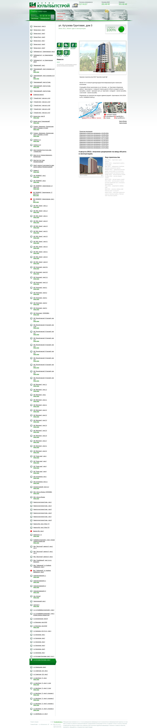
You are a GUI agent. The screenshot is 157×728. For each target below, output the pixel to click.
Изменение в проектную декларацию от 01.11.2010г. (94, 138)
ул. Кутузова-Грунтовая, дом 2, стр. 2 (43, 656)
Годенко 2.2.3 (37, 145)
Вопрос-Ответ (78, 16)
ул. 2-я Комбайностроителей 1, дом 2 (43, 610)
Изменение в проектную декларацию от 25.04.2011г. (94, 142)
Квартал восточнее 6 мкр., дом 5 (42, 509)
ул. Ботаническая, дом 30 (40, 618)
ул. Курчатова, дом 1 (39, 634)
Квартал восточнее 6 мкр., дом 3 (42, 506)
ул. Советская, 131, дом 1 (40, 671)
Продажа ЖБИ (106, 2)
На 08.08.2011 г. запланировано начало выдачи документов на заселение (67, 65)
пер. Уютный (36, 596)
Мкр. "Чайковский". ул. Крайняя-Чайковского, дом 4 (42, 571)
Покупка (77, 13)
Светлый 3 (36, 605)
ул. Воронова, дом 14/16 (40, 622)
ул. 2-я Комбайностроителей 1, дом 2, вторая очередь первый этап (43, 614)
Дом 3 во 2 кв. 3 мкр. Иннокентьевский (39, 161)
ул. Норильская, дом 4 (39, 667)
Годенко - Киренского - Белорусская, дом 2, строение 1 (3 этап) (43, 134)
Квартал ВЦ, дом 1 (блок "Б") (41, 527)
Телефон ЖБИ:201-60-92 (113, 14)
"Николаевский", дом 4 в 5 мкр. (42, 82)
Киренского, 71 (37, 535)
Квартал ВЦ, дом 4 (38, 531)
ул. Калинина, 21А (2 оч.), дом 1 (42, 631)
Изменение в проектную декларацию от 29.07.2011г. (94, 146)
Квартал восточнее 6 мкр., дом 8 (42, 520)
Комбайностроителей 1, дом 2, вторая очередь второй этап (44, 541)
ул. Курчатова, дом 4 (39, 645)
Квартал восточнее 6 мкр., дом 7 (42, 516)
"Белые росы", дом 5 (39, 33)
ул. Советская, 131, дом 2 (40, 674)
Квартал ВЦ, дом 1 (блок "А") (41, 524)
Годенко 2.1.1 (37, 140)
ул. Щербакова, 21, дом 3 (40, 714)
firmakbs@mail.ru (58, 721)
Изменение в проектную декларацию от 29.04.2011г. (94, 144)
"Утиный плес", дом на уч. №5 (41, 105)
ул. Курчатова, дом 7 (39, 652)
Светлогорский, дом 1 (39, 601)
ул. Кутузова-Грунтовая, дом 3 (41, 660)
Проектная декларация (86, 131)
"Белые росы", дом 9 (39, 48)
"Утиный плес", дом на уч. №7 (41, 112)
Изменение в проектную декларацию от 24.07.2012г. (94, 147)
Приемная (121, 2)
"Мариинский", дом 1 (39, 65)
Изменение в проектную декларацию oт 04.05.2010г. (94, 133)
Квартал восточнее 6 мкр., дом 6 (42, 513)
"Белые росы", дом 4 (39, 30)
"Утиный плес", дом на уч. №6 (41, 109)
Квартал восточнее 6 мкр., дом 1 (42, 502)
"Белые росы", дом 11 (39, 26)
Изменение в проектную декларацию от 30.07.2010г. (94, 137)
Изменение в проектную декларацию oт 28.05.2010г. (94, 135)
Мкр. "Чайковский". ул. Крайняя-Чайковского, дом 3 (42, 566)
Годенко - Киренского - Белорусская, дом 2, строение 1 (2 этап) (43, 128)
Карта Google (123, 123)
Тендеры (59, 15)
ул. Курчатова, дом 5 (39, 649)
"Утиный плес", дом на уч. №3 (41, 98)
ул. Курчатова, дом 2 (39, 638)
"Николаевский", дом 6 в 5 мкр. (42, 91)
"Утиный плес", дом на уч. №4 (41, 102)
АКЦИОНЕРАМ (60, 18)
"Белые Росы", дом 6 (39, 37)
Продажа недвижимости (86, 2)
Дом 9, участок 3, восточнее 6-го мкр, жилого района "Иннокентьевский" (43, 166)
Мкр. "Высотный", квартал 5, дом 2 (43, 556)
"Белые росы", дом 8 (39, 44)
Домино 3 (36, 171)
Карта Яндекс (123, 121)
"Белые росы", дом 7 (39, 40)
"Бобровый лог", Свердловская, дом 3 (44, 51)
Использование (78, 15)
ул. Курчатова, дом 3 (39, 642)
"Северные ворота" (38, 94)
